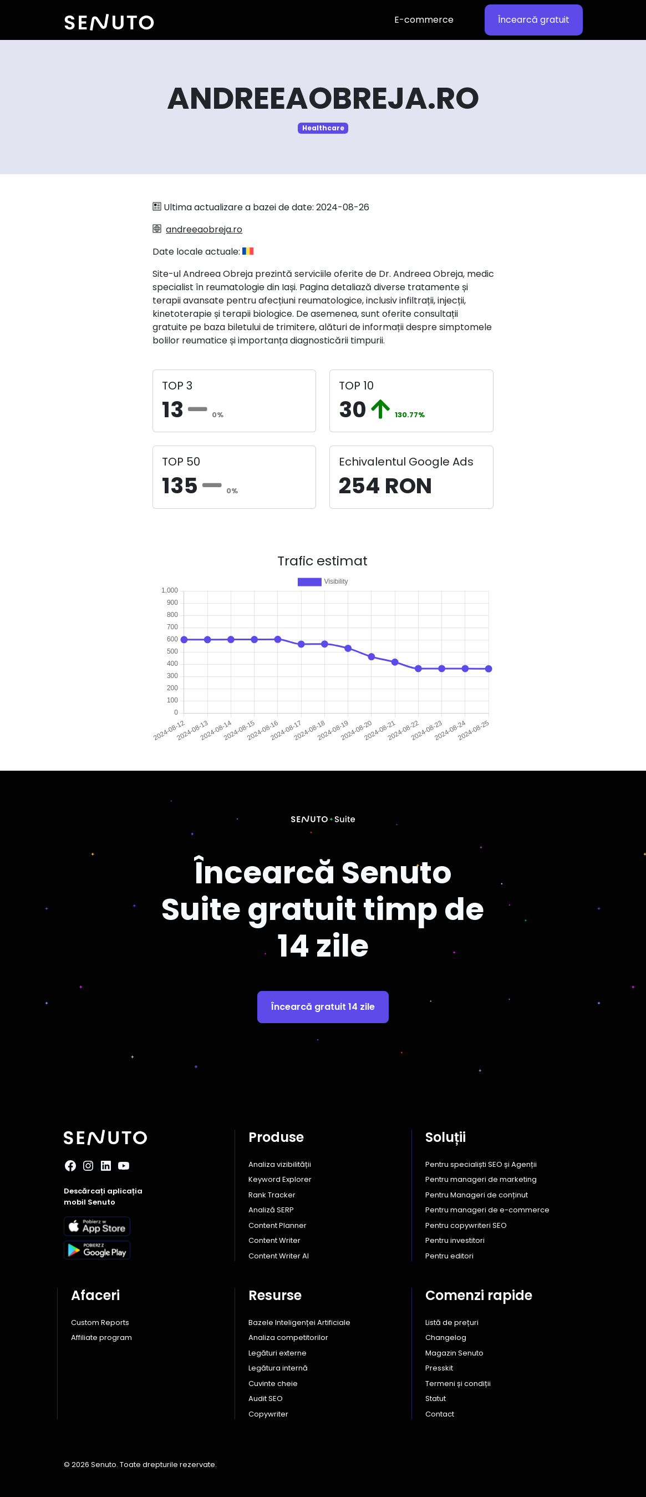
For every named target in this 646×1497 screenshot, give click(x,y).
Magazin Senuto (454, 1353)
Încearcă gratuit (533, 19)
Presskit (439, 1368)
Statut (435, 1398)
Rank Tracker (272, 1195)
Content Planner (277, 1225)
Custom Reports (100, 1322)
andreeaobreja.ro (204, 229)
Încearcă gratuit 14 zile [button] (323, 1006)
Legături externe (277, 1353)
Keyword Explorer (280, 1179)
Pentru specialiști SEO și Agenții (481, 1164)
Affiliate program (101, 1337)
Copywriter (268, 1414)
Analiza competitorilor (288, 1337)
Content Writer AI (278, 1256)
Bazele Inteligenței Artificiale (299, 1322)
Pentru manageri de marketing (481, 1179)
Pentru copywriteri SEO (466, 1225)
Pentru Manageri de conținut (476, 1195)
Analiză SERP (271, 1210)
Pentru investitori (455, 1240)
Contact (439, 1414)
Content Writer (274, 1240)
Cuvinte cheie (273, 1383)
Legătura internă (278, 1368)
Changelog (445, 1337)
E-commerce (424, 19)
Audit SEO (265, 1398)
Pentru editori (449, 1256)
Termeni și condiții (458, 1383)
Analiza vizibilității (279, 1164)
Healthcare (323, 128)
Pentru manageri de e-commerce (487, 1210)
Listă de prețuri (452, 1322)
